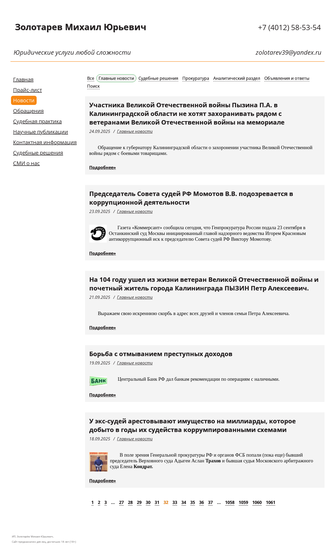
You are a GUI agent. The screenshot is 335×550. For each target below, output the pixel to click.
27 (121, 502)
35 (192, 502)
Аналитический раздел (236, 78)
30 (148, 502)
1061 (270, 502)
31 (157, 502)
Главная (23, 79)
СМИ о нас (26, 163)
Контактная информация (45, 142)
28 (130, 502)
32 (166, 502)
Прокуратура (195, 78)
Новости (24, 100)
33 (174, 502)
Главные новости (116, 78)
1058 (229, 502)
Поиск (93, 86)
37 (210, 502)
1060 (257, 502)
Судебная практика (37, 121)
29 (139, 502)
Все (90, 78)
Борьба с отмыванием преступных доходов (160, 353)
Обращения (28, 110)
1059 (243, 502)
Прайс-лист (27, 89)
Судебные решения (38, 152)
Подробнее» (102, 167)
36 (201, 502)
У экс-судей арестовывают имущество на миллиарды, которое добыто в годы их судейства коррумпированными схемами (192, 425)
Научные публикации (40, 131)
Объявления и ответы (286, 78)
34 (183, 502)
